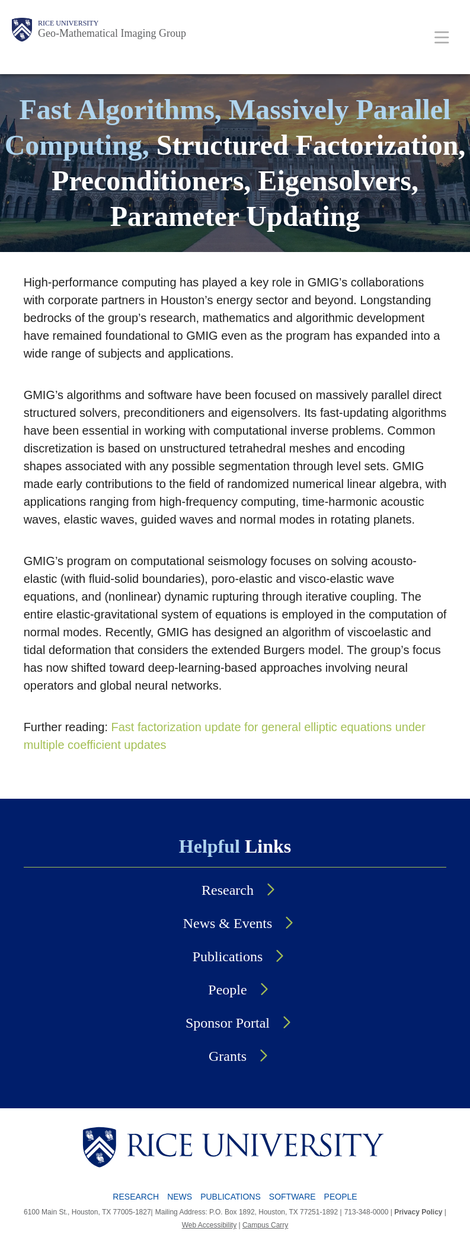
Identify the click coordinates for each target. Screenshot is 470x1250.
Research (228, 890)
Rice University (68, 23)
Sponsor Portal (228, 1023)
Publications (228, 956)
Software (292, 1196)
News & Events (228, 923)
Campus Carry (265, 1225)
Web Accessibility (209, 1225)
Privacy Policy (418, 1212)
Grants (228, 1056)
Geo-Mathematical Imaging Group (112, 33)
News (179, 1196)
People (227, 989)
